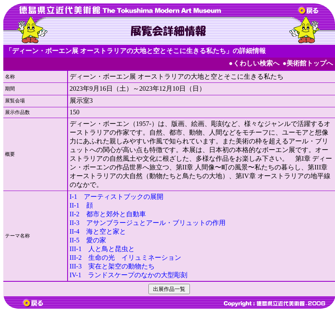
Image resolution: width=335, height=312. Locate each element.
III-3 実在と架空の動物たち (112, 266)
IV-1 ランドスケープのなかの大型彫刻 (129, 274)
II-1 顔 (81, 205)
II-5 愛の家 (88, 240)
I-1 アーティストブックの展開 (117, 196)
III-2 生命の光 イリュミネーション (125, 257)
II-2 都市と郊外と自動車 (108, 214)
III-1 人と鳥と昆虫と (102, 248)
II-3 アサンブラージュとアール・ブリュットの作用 (148, 222)
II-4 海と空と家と (98, 231)
